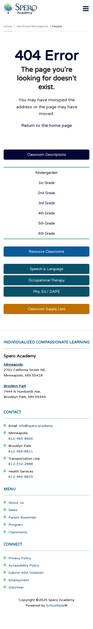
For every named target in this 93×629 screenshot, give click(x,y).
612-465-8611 (20, 451)
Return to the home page (46, 125)
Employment (18, 580)
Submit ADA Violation (26, 573)
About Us (16, 503)
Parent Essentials (22, 517)
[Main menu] (86, 8)
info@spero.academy (36, 426)
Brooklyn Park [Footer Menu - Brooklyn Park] (15, 386)
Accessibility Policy (23, 565)
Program (15, 525)
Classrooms (17, 532)
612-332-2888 (20, 464)
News (12, 510)
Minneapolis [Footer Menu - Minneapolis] (13, 364)
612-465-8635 (20, 477)
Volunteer (16, 587)
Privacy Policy (19, 558)
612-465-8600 (20, 439)
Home (8, 26)
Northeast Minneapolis (32, 26)
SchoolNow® (56, 605)
